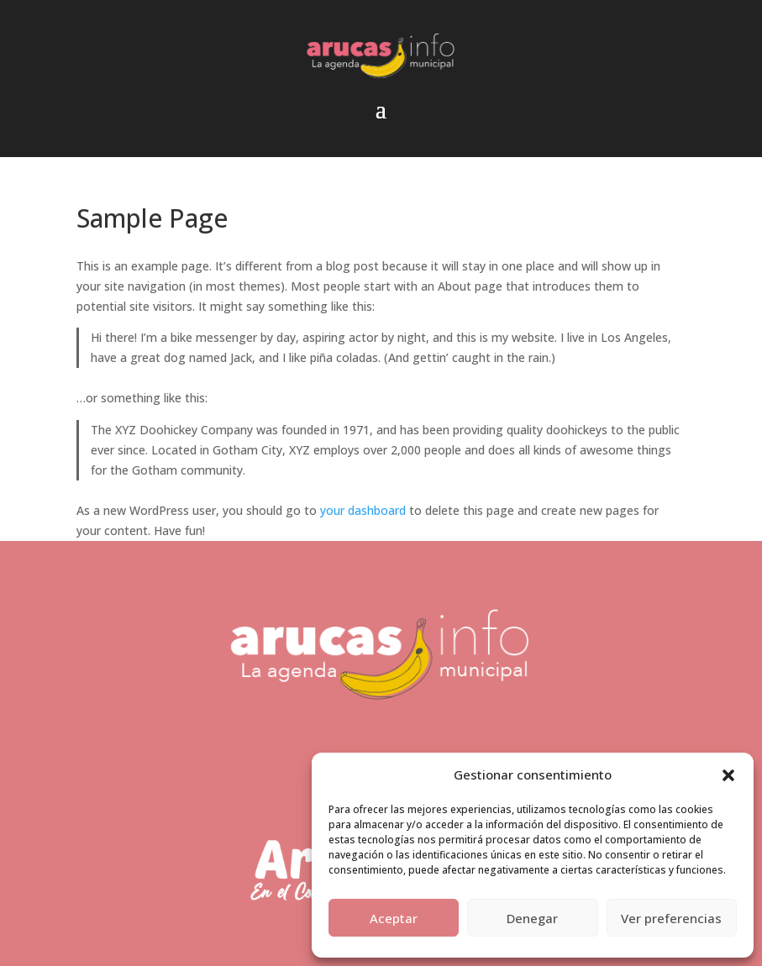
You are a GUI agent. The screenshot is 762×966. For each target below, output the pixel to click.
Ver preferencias (671, 918)
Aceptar (394, 918)
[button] (728, 775)
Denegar (532, 918)
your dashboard (363, 510)
